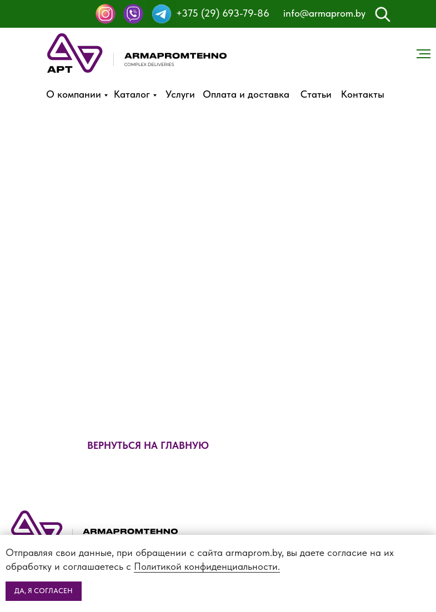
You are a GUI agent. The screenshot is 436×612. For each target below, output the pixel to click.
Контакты (362, 94)
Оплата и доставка (246, 94)
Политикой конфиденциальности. (207, 566)
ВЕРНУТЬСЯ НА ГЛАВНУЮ (148, 445)
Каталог (132, 94)
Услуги (180, 94)
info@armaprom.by (324, 13)
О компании (73, 94)
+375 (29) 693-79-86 (222, 13)
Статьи (316, 94)
